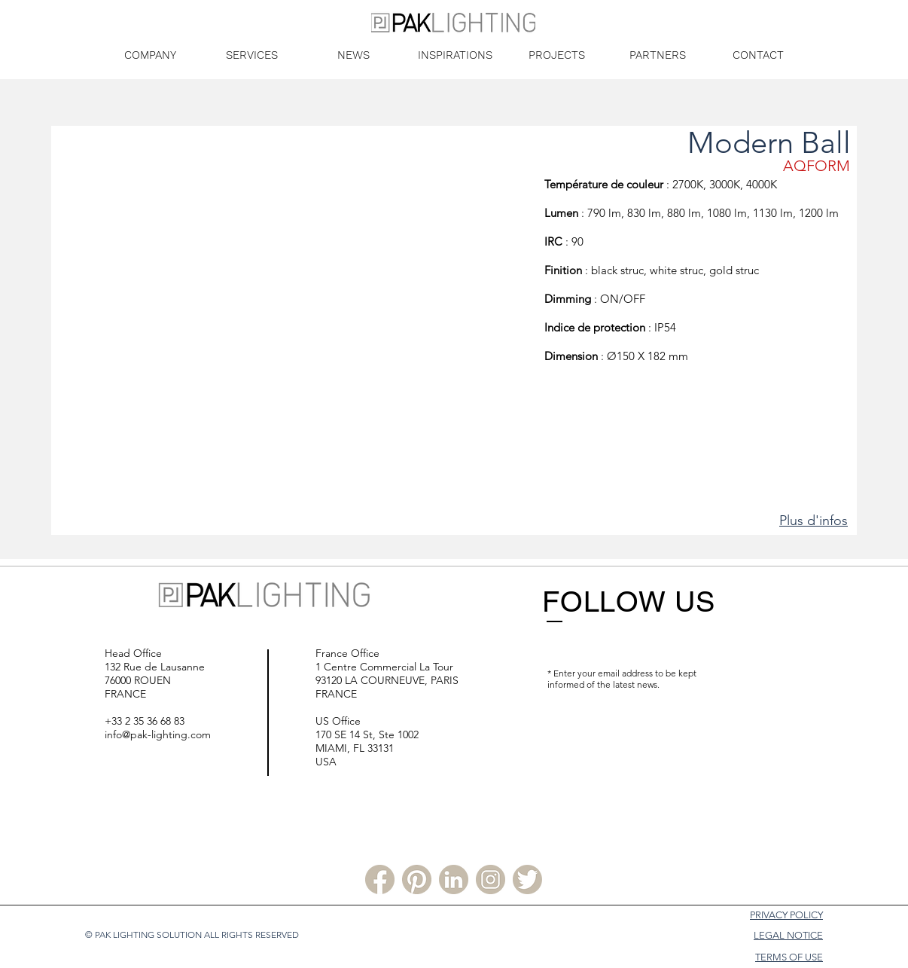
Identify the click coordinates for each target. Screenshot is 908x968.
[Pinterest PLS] (416, 879)
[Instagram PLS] (490, 879)
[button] (297, 330)
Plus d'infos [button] (813, 520)
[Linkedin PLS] (453, 879)
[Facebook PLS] (380, 879)
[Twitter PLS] (527, 879)
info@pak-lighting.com (158, 734)
